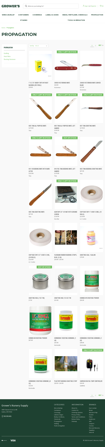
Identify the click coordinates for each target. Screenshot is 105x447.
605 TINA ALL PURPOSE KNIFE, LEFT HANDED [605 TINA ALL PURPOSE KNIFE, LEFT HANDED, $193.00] (64, 127)
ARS (90, 421)
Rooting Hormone (9, 59)
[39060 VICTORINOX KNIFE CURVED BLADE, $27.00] (91, 65)
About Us (74, 408)
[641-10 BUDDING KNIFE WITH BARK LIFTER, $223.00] (40, 151)
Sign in (87, 6)
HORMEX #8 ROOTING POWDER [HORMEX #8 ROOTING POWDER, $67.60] (38, 338)
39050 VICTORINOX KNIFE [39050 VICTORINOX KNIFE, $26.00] (62, 82)
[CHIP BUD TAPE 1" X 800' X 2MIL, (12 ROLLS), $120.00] (91, 194)
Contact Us (75, 410)
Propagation (97, 15)
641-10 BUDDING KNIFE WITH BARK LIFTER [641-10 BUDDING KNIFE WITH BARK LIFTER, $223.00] (39, 170)
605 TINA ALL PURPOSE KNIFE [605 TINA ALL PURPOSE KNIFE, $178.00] (37, 126)
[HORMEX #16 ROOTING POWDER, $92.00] (91, 280)
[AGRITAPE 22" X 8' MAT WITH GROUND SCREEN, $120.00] (66, 194)
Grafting (6, 53)
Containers (23, 15)
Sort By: (32, 46)
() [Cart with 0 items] (101, 6)
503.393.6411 (8, 416)
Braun (91, 410)
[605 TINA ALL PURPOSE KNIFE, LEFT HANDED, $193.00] (66, 108)
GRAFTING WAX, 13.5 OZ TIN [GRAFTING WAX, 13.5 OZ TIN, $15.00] (62, 298)
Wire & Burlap (8, 15)
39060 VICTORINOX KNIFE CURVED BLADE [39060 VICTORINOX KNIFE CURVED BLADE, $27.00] (90, 83)
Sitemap (74, 421)
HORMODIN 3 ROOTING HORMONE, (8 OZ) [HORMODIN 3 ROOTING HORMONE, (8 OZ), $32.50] (40, 382)
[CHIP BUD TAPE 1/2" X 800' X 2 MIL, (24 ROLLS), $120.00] (40, 237)
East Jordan (92, 408)
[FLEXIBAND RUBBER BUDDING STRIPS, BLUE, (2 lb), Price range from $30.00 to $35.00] (66, 237)
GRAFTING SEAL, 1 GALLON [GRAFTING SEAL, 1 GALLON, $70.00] (87, 255)
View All (91, 432)
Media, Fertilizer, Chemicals (74, 15)
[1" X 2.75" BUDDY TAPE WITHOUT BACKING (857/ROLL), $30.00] (40, 65)
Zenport (91, 423)
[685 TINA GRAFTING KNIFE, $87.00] (40, 194)
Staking (23, 20)
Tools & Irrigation (76, 20)
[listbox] (41, 45)
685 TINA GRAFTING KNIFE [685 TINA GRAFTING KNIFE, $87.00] (36, 212)
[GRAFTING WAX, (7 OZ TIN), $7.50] (40, 280)
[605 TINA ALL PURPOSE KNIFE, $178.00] (40, 108)
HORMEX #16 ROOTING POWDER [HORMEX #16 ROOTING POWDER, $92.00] (89, 298)
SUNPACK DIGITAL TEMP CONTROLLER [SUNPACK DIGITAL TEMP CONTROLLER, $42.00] (91, 381)
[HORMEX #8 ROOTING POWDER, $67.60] (40, 320)
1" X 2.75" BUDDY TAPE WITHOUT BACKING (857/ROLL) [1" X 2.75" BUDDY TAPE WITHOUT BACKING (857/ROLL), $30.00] (38, 83)
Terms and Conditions (78, 417)
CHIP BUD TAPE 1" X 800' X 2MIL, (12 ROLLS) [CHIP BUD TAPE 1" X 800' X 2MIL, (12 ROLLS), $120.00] (91, 213)
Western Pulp (93, 412)
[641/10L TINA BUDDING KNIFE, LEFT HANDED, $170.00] (66, 151)
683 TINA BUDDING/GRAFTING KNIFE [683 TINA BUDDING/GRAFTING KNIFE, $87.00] (91, 169)
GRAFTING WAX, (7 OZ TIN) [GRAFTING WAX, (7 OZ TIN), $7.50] (36, 298)
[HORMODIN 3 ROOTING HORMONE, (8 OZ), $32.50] (40, 363)
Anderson (92, 419)
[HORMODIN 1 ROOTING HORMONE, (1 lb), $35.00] (66, 320)
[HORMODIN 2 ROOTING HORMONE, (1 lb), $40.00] (91, 320)
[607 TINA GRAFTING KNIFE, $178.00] (91, 108)
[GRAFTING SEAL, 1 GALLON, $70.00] (91, 237)
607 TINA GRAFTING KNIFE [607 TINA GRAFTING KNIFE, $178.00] (88, 126)
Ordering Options (77, 412)
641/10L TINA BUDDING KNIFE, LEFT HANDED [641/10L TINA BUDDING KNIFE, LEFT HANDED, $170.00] (64, 170)
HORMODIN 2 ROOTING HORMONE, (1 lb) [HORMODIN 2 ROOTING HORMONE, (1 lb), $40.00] (91, 339)
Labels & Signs (52, 15)
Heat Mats (7, 56)
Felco (91, 417)
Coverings (37, 15)
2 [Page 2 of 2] (95, 45)
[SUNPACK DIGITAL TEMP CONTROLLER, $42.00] (91, 363)
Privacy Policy (76, 415)
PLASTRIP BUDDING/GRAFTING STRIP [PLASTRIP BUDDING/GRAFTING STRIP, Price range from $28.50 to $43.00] (65, 381)
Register (93, 6)
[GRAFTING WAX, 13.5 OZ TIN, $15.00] (66, 280)
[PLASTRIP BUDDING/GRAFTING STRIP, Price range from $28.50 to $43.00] (66, 363)
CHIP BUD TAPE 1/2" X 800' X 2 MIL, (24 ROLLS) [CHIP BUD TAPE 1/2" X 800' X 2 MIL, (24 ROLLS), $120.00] (39, 256)
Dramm (91, 415)
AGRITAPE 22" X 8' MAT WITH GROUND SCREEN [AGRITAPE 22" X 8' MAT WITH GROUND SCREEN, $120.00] (65, 213)
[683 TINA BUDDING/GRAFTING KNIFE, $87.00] (91, 151)
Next (101, 45)
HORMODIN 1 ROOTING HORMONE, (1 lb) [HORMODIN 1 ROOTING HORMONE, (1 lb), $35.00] (65, 339)
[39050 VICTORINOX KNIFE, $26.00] (66, 65)
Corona (91, 426)
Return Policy (76, 419)
